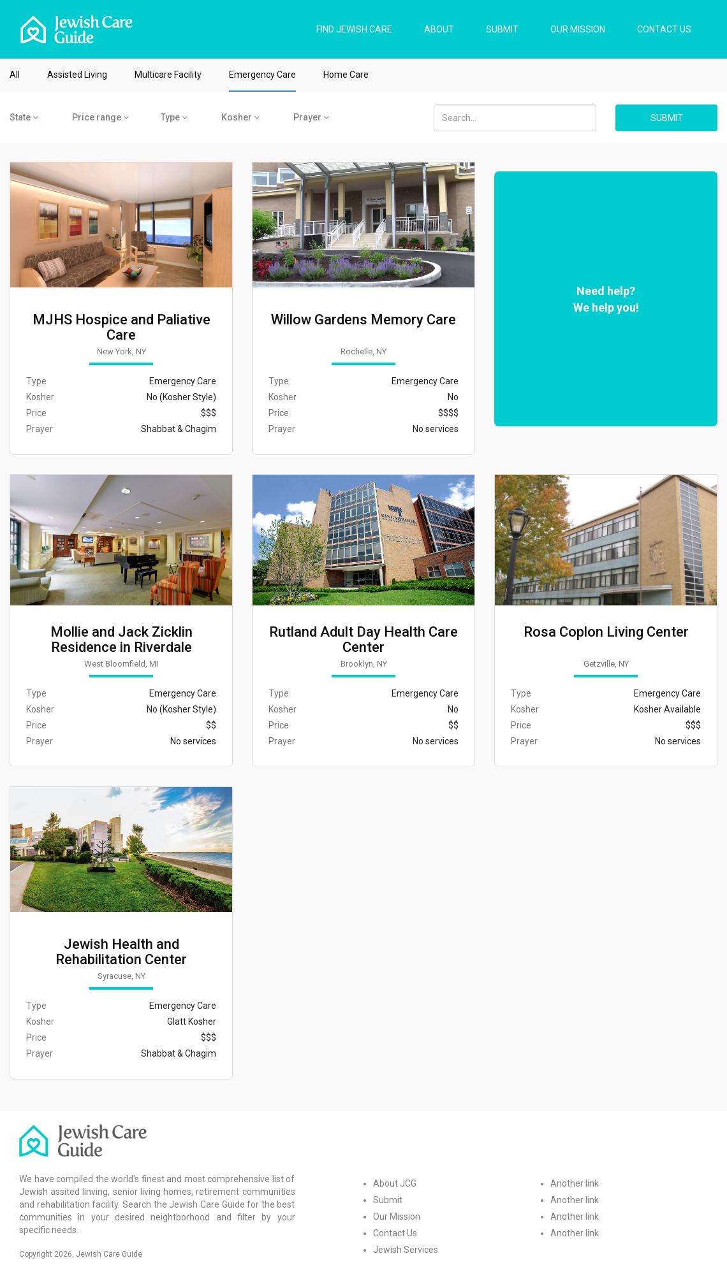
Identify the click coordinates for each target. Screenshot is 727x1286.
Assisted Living (77, 74)
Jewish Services (405, 1250)
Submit (387, 1200)
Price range (100, 117)
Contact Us (395, 1233)
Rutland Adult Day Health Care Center (363, 640)
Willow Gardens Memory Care (363, 320)
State (24, 117)
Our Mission (396, 1216)
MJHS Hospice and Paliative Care (121, 327)
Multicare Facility (168, 74)
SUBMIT (502, 29)
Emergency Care (262, 74)
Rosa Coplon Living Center (606, 632)
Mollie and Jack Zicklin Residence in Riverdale (121, 640)
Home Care (346, 74)
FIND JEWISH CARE (354, 29)
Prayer (311, 117)
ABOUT (439, 29)
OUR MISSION (577, 29)
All (15, 74)
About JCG (394, 1183)
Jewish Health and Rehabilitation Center (121, 952)
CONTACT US (664, 29)
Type (174, 117)
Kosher (240, 117)
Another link (574, 1183)
